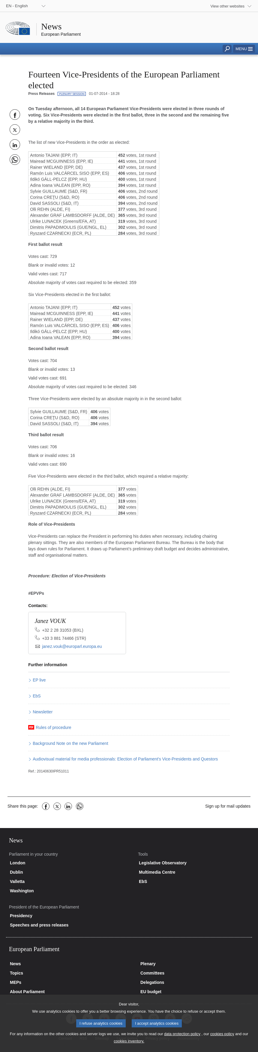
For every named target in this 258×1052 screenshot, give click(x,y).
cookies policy (222, 1040)
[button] (244, 49)
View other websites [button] (227, 6)
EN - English (17, 6)
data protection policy (182, 1040)
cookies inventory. (129, 1047)
